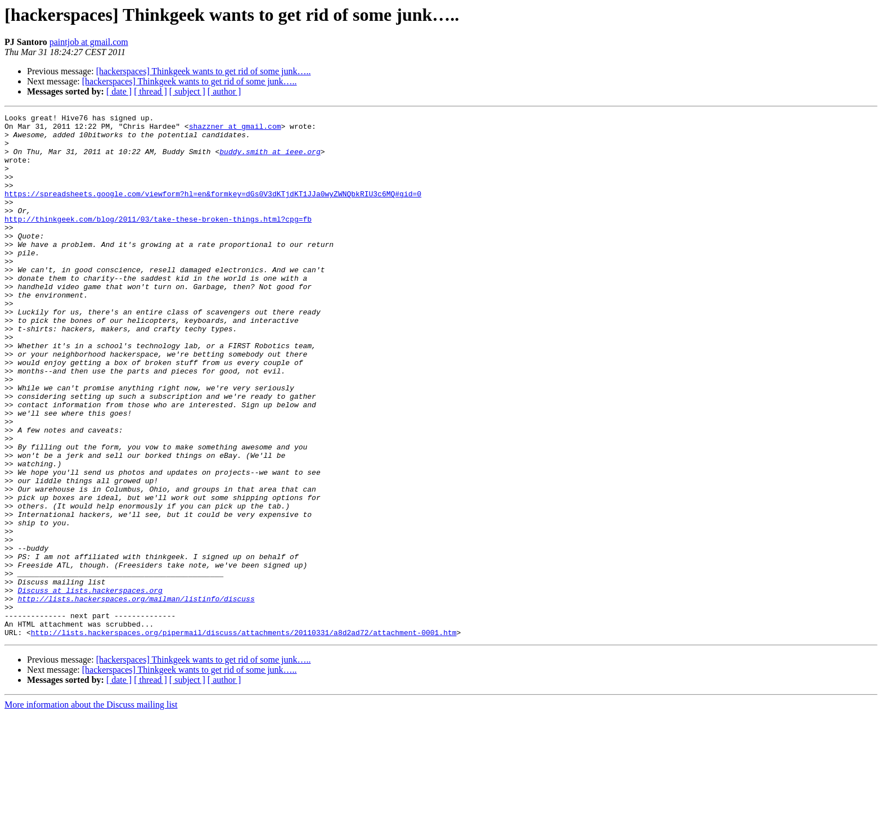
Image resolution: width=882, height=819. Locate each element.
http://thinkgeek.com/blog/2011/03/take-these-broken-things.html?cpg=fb (158, 241)
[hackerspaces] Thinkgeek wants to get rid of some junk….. (203, 71)
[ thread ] (150, 91)
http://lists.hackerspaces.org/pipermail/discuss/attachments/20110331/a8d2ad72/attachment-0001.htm (244, 737)
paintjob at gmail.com (89, 42)
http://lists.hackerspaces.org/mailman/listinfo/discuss (135, 696)
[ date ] (119, 91)
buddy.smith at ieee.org (269, 160)
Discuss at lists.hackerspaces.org (89, 686)
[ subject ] (187, 91)
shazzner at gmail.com (235, 129)
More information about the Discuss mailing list (91, 809)
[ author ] (224, 91)
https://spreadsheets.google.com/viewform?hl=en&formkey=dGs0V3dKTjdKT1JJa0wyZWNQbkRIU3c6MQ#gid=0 (212, 210)
